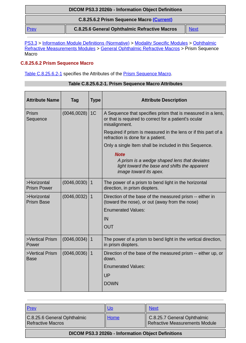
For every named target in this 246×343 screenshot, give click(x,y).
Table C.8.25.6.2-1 (43, 73)
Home (113, 317)
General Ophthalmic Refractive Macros (140, 48)
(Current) (162, 19)
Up (110, 308)
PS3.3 (31, 43)
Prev (31, 29)
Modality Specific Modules (161, 43)
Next (193, 29)
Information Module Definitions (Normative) (86, 43)
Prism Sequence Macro (147, 73)
